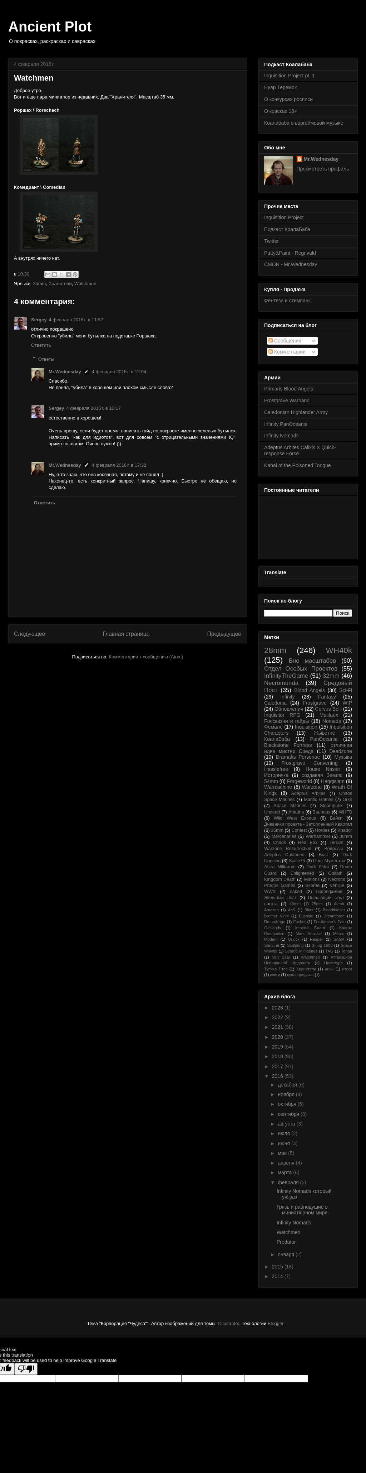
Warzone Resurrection (287, 848)
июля (284, 1133)
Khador (344, 830)
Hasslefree (276, 769)
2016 (278, 1076)
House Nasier (323, 769)
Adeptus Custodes (284, 854)
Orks (347, 799)
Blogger (275, 1323)
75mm (317, 904)
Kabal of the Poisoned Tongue (297, 465)
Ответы (46, 358)
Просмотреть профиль (323, 169)
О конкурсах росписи (288, 99)
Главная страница (126, 634)
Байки (336, 818)
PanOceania (323, 739)
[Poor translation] (26, 1369)
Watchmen (85, 283)
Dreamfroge (274, 922)
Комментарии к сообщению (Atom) (146, 656)
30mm (346, 836)
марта (285, 1172)
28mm (275, 650)
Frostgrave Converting (309, 763)
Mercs (338, 933)
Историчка (276, 775)
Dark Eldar (317, 866)
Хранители (60, 283)
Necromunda (281, 683)
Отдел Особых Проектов (300, 668)
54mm (271, 781)
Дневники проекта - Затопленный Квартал (308, 824)
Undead (272, 812)
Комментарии (287, 352)
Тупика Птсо (276, 969)
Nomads (331, 721)
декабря (288, 1085)
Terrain (336, 842)
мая (283, 1153)
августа (287, 1124)
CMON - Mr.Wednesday (290, 264)
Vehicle (337, 885)
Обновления (288, 709)
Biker (309, 910)
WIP (347, 703)
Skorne (312, 885)
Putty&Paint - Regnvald (290, 253)
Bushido (306, 916)
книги (275, 975)
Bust (323, 854)
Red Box (307, 842)
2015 (278, 1267)
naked (296, 891)
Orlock (294, 939)
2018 (278, 1056)
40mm (295, 904)
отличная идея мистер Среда (308, 748)
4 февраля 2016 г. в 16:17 (93, 408)
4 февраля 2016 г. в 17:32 (119, 465)
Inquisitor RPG (282, 715)
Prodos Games (279, 885)
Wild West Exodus (295, 818)
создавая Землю (322, 775)
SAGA (339, 939)
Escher (299, 922)
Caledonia (275, 703)
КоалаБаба (277, 739)
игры (329, 969)
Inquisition (306, 727)
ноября (287, 1094)
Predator (286, 1242)
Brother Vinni (276, 916)
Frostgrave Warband (287, 400)
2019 (278, 1047)
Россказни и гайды (286, 721)
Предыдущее (224, 634)
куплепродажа (300, 975)
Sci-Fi (345, 690)
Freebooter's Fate (330, 922)
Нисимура (333, 963)
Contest (299, 830)
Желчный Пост (280, 897)
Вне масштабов (312, 660)
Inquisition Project (284, 217)
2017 (278, 1066)
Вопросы (333, 848)
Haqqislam (333, 781)
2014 (278, 1276)
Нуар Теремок (280, 87)
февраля (289, 1182)
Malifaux (329, 715)
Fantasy (327, 697)
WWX (270, 891)
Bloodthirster (334, 910)
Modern (271, 939)
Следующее (29, 634)
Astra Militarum (280, 866)
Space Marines (290, 805)
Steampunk (331, 805)
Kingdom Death (280, 879)
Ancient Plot (50, 26)
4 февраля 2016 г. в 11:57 (76, 319)
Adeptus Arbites (308, 793)
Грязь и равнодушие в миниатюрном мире (302, 1210)
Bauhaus (321, 812)
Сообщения (284, 341)
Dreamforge (334, 916)
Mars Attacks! (309, 933)
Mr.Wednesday (65, 371)
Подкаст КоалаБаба (287, 229)
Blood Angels (309, 690)
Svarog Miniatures (301, 951)
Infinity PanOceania (285, 424)
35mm (39, 283)
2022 (278, 1017)
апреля (287, 1163)
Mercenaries (284, 836)
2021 (278, 1027)
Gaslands (272, 928)
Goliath (335, 873)
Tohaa (346, 951)
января (286, 1254)
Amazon (271, 910)
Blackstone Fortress (288, 745)
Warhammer (318, 836)
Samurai (271, 945)
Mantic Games (318, 799)
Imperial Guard (310, 928)
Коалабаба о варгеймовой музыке (303, 123)
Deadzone (340, 751)
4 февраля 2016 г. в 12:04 (119, 371)
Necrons (336, 879)
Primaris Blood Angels (288, 389)
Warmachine (278, 787)
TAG (329, 951)
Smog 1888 (322, 945)
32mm (331, 675)
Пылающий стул (326, 897)
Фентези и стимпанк (287, 300)
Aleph (339, 904)
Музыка (343, 757)
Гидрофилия (329, 891)
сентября (289, 1114)
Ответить (41, 345)
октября (287, 1104)
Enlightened (303, 873)
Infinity (287, 697)
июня (284, 1143)
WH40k (339, 650)
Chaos (279, 842)
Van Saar (281, 957)
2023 (278, 1008)
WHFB (345, 812)
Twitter (271, 241)
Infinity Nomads (281, 435)
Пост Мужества (329, 860)
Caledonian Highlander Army (296, 412)
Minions (312, 879)
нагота (271, 903)
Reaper (316, 939)
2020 (278, 1037)
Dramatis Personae (298, 757)
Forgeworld (299, 781)
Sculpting (295, 945)
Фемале (273, 727)
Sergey (38, 319)
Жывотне (324, 733)
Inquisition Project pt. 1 (289, 75)
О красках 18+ (280, 111)
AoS (291, 910)
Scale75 (297, 860)
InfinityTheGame (286, 675)
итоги (347, 969)
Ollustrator (228, 1323)
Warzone (312, 787)
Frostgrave (315, 703)
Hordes (322, 830)
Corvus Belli (328, 709)
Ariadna (296, 812)
